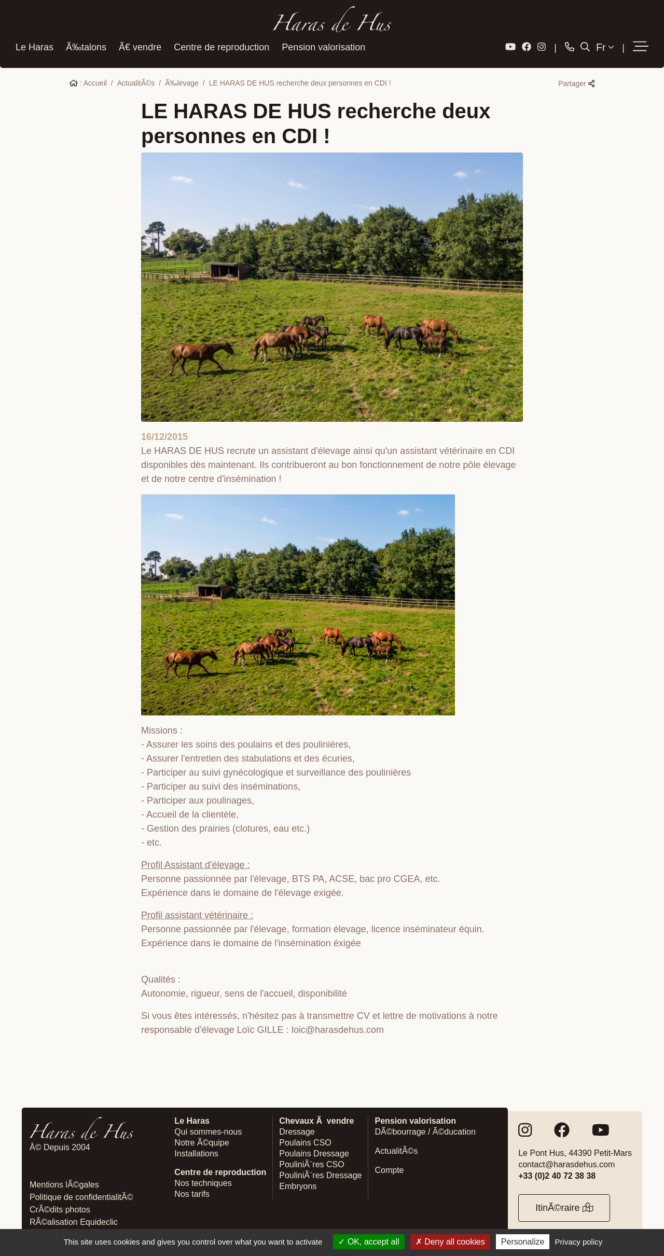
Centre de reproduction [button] (221, 46)
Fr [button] (605, 46)
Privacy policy (579, 1241)
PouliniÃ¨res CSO (311, 1163)
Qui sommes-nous (208, 1130)
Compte (389, 1169)
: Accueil (88, 82)
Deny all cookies (450, 1241)
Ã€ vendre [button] (140, 46)
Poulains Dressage (314, 1152)
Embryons (297, 1185)
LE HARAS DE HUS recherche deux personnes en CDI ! (300, 82)
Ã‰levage (182, 82)
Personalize (523, 1241)
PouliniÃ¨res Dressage (320, 1174)
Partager (576, 82)
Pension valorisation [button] (323, 46)
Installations (196, 1152)
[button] (640, 46)
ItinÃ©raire (564, 1207)
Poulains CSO (305, 1141)
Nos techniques (202, 1182)
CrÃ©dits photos (60, 1208)
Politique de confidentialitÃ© (81, 1196)
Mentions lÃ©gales (64, 1183)
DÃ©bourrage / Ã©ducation (425, 1130)
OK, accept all (368, 1241)
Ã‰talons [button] (86, 46)
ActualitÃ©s (136, 82)
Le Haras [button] (34, 46)
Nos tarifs (192, 1193)
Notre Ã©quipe (201, 1141)
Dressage (296, 1130)
